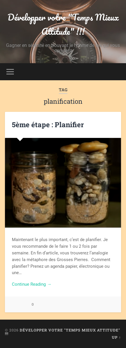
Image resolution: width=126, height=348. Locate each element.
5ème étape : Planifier (48, 124)
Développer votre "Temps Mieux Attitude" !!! (63, 24)
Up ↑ (116, 337)
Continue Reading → (31, 284)
